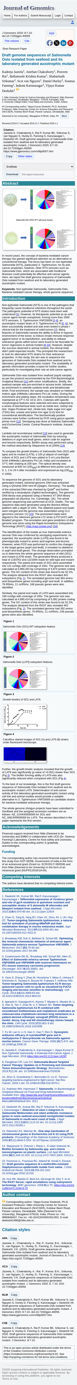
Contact (68, 15)
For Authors (20, 15)
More (64, 116)
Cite (27, 40)
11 (25, 381)
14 (62, 445)
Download (12, 174)
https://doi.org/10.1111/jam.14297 (47, 1056)
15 (31, 514)
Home (7, 15)
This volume (12, 40)
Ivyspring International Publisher (29, 1369)
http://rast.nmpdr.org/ (39, 526)
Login (58, 15)
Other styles (25, 156)
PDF (51, 33)
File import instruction (33, 174)
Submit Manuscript (41, 15)
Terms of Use (10, 1378)
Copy (9, 156)
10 (48, 345)
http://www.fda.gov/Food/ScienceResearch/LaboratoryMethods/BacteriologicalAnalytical (38, 1096)
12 (18, 421)
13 (45, 433)
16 (55, 526)
